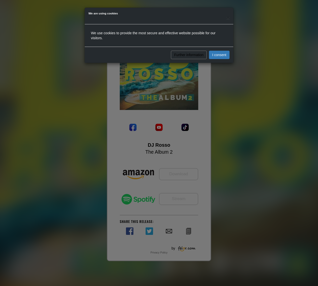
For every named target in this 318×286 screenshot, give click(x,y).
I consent (219, 55)
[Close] (228, 17)
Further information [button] (188, 55)
